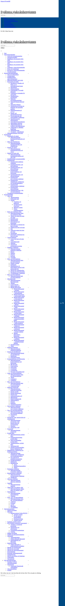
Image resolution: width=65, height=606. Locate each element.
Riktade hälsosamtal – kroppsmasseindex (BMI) (19, 319)
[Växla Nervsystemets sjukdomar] (28, 406)
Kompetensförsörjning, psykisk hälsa (16, 438)
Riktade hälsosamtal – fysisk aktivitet (19, 298)
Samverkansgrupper (9, 25)
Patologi (13, 401)
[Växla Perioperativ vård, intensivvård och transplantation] (28, 418)
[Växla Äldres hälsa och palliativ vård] (28, 487)
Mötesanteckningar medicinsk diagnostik (16, 389)
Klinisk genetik (14, 391)
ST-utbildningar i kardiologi (18, 273)
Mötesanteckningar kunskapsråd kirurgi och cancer (17, 150)
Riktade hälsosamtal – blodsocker (17, 335)
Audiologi (13, 501)
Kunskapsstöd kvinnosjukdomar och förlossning (16, 172)
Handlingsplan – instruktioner (15, 96)
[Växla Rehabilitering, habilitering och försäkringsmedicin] (28, 451)
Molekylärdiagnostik (16, 399)
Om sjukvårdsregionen (10, 27)
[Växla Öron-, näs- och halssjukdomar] (28, 497)
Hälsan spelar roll (15, 286)
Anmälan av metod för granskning (16, 525)
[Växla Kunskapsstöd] (28, 160)
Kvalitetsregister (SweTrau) (18, 205)
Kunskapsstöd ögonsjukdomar (15, 188)
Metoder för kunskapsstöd (14, 547)
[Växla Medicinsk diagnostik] (28, 387)
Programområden (8, 24)
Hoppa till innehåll (5, 1)
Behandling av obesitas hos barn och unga (17, 225)
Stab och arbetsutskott (13, 74)
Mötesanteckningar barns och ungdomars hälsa (17, 214)
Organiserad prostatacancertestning (16, 245)
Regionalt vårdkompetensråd (14, 553)
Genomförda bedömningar (17, 530)
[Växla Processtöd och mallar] (28, 82)
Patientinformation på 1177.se (16, 111)
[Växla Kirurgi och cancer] (28, 147)
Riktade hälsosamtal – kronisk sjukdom (19, 331)
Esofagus (13, 503)
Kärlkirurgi (13, 264)
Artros (15, 464)
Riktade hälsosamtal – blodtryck (19, 325)
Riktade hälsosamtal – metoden (19, 289)
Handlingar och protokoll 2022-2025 (15, 62)
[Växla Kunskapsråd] (28, 134)
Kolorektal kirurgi (15, 357)
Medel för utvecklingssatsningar (16, 99)
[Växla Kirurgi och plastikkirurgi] (28, 352)
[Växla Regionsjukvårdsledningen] (28, 73)
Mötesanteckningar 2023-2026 (15, 80)
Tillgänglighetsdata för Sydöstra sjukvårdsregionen (18, 125)
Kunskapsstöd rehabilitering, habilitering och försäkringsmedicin (17, 182)
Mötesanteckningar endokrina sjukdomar (16, 249)
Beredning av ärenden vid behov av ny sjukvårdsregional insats (17, 85)
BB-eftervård (14, 364)
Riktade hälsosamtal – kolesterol (19, 328)
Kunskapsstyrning (18, 519)
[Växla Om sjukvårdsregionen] (28, 560)
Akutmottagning (15, 197)
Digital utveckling (12, 510)
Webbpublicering (15, 130)
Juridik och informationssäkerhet (15, 534)
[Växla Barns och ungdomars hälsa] (28, 212)
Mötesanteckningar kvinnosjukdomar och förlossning (16, 362)
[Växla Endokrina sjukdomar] (28, 247)
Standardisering (11, 554)
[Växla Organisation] (28, 564)
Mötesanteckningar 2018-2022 (15, 133)
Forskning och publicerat (17, 202)
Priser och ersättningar (13, 69)
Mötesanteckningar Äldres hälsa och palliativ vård (17, 489)
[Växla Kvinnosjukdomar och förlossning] (28, 359)
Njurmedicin (14, 414)
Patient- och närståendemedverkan (16, 114)
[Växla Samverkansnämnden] (28, 54)
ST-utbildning (14, 507)
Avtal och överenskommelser (14, 56)
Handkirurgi (14, 477)
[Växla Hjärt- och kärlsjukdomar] (28, 259)
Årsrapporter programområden (15, 193)
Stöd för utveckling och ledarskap (16, 556)
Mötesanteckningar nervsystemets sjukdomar (17, 408)
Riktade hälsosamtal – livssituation (19, 309)
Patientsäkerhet (11, 551)
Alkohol (13, 283)
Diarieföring (14, 87)
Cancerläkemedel (15, 241)
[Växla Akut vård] (28, 196)
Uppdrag (13, 531)
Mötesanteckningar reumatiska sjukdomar (16, 471)
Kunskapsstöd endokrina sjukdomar (17, 162)
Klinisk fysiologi (15, 263)
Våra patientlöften (12, 569)
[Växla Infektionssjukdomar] (28, 347)
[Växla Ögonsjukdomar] (28, 492)
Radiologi (13, 403)
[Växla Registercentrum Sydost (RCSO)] (28, 513)
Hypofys (13, 254)
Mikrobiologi (14, 397)
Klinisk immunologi (16, 393)
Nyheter (9, 570)
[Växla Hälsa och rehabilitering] (28, 142)
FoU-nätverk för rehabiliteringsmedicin (16, 458)
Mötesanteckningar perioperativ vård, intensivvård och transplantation (15, 422)
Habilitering (14, 461)
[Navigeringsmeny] (3, 48)
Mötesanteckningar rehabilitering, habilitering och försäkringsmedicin (17, 455)
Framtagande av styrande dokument (17, 91)
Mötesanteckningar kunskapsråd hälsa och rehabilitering (16, 145)
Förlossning (14, 367)
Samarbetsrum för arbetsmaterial (15, 119)
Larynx (12, 504)
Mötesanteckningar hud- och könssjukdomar (17, 276)
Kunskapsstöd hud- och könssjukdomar (16, 168)
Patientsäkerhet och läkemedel (15, 541)
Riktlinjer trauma (18, 207)
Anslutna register (18, 514)
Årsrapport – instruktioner (17, 131)
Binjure (12, 251)
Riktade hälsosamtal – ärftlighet (19, 315)
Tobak (12, 346)
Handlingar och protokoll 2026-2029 (15, 59)
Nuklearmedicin (15, 400)
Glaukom (13, 496)
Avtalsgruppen (11, 76)
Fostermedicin (14, 366)
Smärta (15, 467)
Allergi (12, 377)
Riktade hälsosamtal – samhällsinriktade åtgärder (19, 342)
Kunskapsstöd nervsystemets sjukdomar (17, 178)
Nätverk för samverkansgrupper (15, 550)
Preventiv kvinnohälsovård (17, 371)
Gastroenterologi (15, 386)
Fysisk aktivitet (14, 284)
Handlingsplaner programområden (16, 159)
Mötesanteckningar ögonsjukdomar (15, 494)
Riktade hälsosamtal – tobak (19, 306)
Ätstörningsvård (15, 446)
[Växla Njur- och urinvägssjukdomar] (28, 410)
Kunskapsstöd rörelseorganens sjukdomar (17, 185)
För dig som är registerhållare (17, 516)
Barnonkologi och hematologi (15, 222)
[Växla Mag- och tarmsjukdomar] (28, 382)
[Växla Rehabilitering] (28, 463)
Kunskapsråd (7, 22)
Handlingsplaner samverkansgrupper (12, 78)
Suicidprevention (15, 344)
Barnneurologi (14, 220)
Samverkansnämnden (9, 19)
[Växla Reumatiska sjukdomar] (28, 469)
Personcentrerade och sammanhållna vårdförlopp (17, 116)
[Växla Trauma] (28, 200)
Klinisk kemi (14, 394)
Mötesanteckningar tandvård (15, 485)
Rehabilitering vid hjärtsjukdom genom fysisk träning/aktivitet (17, 267)
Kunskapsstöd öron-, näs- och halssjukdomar (17, 191)
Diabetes (13, 253)
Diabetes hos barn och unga (18, 227)
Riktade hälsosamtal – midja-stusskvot (19, 322)
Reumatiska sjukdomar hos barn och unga (17, 235)
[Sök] (8, 15)
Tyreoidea (13, 257)
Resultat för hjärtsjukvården (18, 271)
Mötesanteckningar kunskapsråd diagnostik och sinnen (18, 139)
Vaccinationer (10, 559)
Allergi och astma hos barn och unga (17, 216)
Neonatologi (14, 233)
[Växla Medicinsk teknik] (28, 543)
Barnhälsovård (14, 219)
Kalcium (13, 256)
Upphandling (10, 557)
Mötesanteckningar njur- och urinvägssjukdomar (17, 412)
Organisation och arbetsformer (15, 528)
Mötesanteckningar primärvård (15, 431)
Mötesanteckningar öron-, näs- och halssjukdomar (17, 499)
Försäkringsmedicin (16, 460)
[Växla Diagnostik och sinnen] (28, 136)
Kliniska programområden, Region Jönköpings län (17, 448)
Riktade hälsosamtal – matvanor (19, 301)
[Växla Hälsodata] (28, 512)
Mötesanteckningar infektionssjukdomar (16, 349)
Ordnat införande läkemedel (18, 539)
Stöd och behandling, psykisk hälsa (16, 441)
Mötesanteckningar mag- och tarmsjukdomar (17, 384)
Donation (13, 426)
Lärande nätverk (18, 520)
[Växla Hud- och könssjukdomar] (28, 274)
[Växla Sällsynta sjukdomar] (28, 479)
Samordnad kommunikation (18, 121)
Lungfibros (13, 380)
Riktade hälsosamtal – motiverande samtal (19, 295)
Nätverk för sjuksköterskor (17, 270)
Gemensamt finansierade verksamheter (17, 566)
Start (5, 18)
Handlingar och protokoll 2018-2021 (15, 65)
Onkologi (13, 243)
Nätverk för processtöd (13, 549)
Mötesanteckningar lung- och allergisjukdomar (17, 375)
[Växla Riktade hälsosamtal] (28, 287)
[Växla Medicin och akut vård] (28, 153)
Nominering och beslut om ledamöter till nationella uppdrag (17, 107)
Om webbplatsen (5, 584)
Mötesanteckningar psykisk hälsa (18, 435)
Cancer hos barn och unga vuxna (17, 239)
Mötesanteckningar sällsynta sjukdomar (16, 481)
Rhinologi (13, 506)
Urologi (13, 416)
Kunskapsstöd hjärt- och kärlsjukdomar (17, 165)
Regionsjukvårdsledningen (11, 21)
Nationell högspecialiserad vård (17, 102)
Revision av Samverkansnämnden (16, 70)
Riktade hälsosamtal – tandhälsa (19, 338)
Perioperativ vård (15, 427)
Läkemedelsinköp (15, 537)
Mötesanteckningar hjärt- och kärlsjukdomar (17, 261)
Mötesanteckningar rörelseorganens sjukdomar (17, 475)
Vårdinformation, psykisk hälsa (17, 444)
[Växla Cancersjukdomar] (28, 237)
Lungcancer (14, 379)
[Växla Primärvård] (28, 429)
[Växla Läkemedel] (28, 536)
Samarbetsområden (12, 57)
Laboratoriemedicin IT (16, 396)
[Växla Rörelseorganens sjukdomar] (28, 473)
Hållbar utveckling (12, 533)
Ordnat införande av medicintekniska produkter (17, 545)
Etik (12, 229)
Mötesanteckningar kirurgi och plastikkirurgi (17, 354)
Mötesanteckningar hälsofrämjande (15, 281)
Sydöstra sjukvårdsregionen (18, 12)
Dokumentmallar (15, 89)
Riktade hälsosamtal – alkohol (19, 304)
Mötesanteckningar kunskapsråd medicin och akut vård (17, 156)
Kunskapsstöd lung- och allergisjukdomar (17, 175)
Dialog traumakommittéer (18, 209)
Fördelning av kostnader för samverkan (18, 94)
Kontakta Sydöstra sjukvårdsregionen (12, 562)
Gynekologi (14, 369)
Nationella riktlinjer (16, 104)
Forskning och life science (14, 521)
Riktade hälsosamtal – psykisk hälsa (19, 312)
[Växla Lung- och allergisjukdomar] (28, 373)
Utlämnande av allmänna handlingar (17, 128)
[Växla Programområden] (28, 194)
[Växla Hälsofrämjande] (28, 279)
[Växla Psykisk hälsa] (28, 433)
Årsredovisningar (11, 71)
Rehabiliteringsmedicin (20, 466)
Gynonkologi (14, 370)
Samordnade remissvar (16, 123)
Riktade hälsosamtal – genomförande (19, 292)
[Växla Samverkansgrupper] (28, 509)
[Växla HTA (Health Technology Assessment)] (28, 523)
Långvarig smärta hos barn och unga (17, 231)
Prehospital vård (15, 199)
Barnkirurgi (13, 356)
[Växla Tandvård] (28, 483)
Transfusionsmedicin (16, 404)
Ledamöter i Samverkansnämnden (16, 67)
